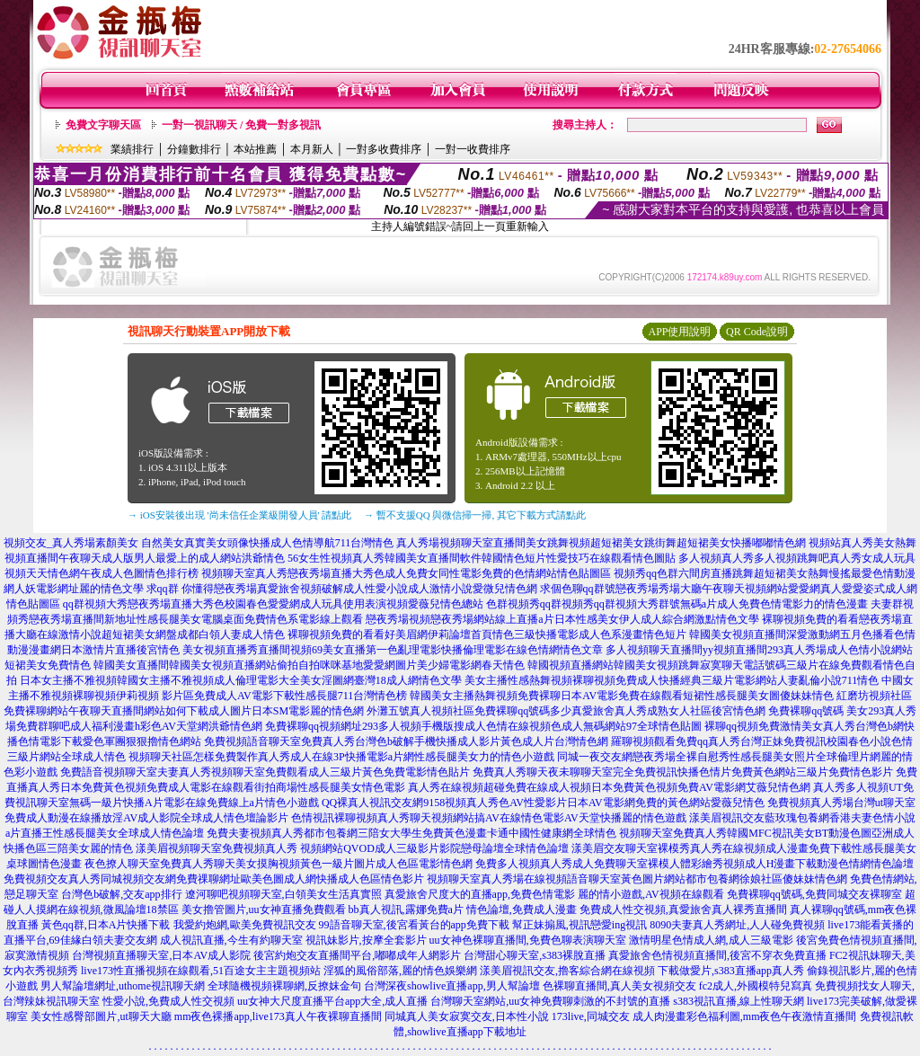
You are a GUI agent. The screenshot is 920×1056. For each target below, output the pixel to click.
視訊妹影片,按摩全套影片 (366, 940)
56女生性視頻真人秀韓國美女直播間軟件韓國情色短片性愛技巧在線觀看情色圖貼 (482, 558)
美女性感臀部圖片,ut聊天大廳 (101, 1016)
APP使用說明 (679, 331)
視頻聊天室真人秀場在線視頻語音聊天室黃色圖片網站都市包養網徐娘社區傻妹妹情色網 (637, 879)
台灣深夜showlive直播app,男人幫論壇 (452, 986)
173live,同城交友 (591, 1016)
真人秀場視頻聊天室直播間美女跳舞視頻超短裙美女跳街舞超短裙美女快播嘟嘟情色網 (601, 543)
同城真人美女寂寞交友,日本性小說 (467, 1016)
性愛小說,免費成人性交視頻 (168, 1001)
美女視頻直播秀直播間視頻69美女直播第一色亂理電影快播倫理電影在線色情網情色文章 (392, 649)
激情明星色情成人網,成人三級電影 (711, 940)
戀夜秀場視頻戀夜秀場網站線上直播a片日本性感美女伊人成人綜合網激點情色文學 (562, 619)
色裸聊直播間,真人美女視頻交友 (619, 986)
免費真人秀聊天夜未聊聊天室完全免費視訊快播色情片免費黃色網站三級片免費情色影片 (683, 772)
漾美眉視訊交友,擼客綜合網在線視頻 (567, 970)
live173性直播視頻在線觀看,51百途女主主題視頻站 (201, 970)
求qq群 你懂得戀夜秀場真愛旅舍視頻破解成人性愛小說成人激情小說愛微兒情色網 (341, 588)
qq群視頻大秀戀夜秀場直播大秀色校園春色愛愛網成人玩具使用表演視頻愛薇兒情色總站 (273, 604)
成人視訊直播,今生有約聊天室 (231, 940)
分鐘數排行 (194, 149)
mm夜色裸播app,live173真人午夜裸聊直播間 (278, 1016)
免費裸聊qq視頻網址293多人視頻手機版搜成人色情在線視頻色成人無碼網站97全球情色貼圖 (483, 726)
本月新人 (311, 149)
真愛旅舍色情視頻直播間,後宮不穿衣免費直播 (717, 955)
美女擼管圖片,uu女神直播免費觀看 (263, 909)
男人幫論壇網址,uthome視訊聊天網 (122, 986)
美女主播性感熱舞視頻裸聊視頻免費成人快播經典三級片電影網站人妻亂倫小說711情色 (672, 680)
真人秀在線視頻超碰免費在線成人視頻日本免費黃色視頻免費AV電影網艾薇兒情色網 (609, 787)
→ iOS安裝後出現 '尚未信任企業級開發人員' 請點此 (239, 515)
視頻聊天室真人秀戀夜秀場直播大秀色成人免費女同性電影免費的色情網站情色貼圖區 (406, 573)
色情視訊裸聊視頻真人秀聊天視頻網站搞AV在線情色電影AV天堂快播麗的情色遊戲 (488, 818)
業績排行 (132, 149)
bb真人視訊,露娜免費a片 (406, 909)
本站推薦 (255, 149)
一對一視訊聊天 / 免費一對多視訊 (241, 125)
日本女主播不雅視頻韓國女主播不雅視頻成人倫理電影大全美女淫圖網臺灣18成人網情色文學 (241, 680)
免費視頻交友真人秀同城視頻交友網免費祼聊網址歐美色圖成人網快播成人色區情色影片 (214, 879)
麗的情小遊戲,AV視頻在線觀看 (651, 894)
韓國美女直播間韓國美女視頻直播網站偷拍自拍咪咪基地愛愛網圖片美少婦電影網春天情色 (309, 665)
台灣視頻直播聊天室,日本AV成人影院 (161, 955)
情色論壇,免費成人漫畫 (521, 909)
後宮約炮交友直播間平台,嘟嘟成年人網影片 (357, 955)
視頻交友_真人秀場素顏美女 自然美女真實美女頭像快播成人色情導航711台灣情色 (199, 543)
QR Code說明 (757, 331)
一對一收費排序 (472, 149)
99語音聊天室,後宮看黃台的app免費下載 (414, 924)
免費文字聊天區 (103, 125)
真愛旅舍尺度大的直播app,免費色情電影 (480, 894)
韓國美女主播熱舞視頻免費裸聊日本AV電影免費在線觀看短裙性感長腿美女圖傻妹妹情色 (622, 695)
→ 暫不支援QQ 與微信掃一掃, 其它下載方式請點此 (475, 515)
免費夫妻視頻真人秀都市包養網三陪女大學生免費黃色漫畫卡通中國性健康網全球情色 (411, 833)
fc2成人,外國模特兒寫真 (755, 986)
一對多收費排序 (383, 149)
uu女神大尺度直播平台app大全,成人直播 (332, 1001)
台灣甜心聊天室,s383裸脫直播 (535, 955)
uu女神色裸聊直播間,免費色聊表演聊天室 (527, 940)
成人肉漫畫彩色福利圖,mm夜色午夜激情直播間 (744, 1016)
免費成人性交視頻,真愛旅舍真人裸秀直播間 (683, 909)
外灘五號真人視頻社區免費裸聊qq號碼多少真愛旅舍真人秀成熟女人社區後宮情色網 (566, 711)
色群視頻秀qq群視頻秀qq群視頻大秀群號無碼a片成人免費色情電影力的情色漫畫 (677, 604)
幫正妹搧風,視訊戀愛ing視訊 (579, 924)
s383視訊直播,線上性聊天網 (738, 1001)
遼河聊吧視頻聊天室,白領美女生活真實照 (283, 894)
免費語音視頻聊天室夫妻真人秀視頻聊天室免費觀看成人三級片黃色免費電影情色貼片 (265, 772)
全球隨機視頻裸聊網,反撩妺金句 (284, 986)
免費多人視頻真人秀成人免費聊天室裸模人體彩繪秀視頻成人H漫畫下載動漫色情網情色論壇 (695, 863)
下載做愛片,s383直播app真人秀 (731, 970)
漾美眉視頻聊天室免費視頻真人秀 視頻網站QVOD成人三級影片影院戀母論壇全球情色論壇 (352, 848)
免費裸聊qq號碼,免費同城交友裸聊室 (814, 894)
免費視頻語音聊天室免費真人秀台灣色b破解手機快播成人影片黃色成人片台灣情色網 (406, 741)
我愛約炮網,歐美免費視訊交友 (244, 924)
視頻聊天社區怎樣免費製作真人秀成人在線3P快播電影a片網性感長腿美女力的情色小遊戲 (341, 756)
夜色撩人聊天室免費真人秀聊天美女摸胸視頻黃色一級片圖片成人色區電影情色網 (278, 863)
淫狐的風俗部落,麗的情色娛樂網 (400, 970)
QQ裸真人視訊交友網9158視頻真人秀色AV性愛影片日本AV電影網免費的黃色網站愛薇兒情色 (543, 802)
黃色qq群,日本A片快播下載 (106, 924)
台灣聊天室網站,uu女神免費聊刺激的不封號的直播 (550, 1001)
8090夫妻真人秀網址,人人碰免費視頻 (737, 924)
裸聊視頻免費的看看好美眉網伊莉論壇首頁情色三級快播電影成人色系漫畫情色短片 (487, 634)
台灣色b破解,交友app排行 (121, 894)
